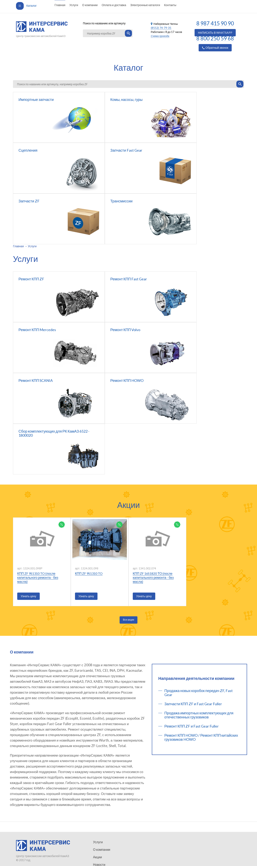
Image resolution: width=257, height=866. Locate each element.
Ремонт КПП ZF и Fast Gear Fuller (191, 625)
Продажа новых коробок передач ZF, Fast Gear (198, 591)
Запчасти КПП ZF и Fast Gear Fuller (193, 602)
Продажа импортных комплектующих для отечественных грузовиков (198, 613)
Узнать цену (28, 494)
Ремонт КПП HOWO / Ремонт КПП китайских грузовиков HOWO (201, 636)
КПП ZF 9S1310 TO (89, 472)
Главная (60, 5)
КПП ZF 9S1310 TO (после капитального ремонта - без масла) (37, 476)
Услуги (73, 5)
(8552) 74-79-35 (161, 27)
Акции (97, 827)
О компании (89, 5)
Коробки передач (104, 864)
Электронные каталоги (145, 5)
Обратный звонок (215, 47)
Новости (98, 835)
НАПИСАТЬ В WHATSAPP (215, 32)
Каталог (26, 5)
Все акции (128, 518)
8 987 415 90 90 (215, 23)
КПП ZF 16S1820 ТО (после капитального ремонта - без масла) (153, 476)
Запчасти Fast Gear (105, 857)
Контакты (170, 5)
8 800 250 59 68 (215, 38)
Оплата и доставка (114, 5)
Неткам (51, 855)
